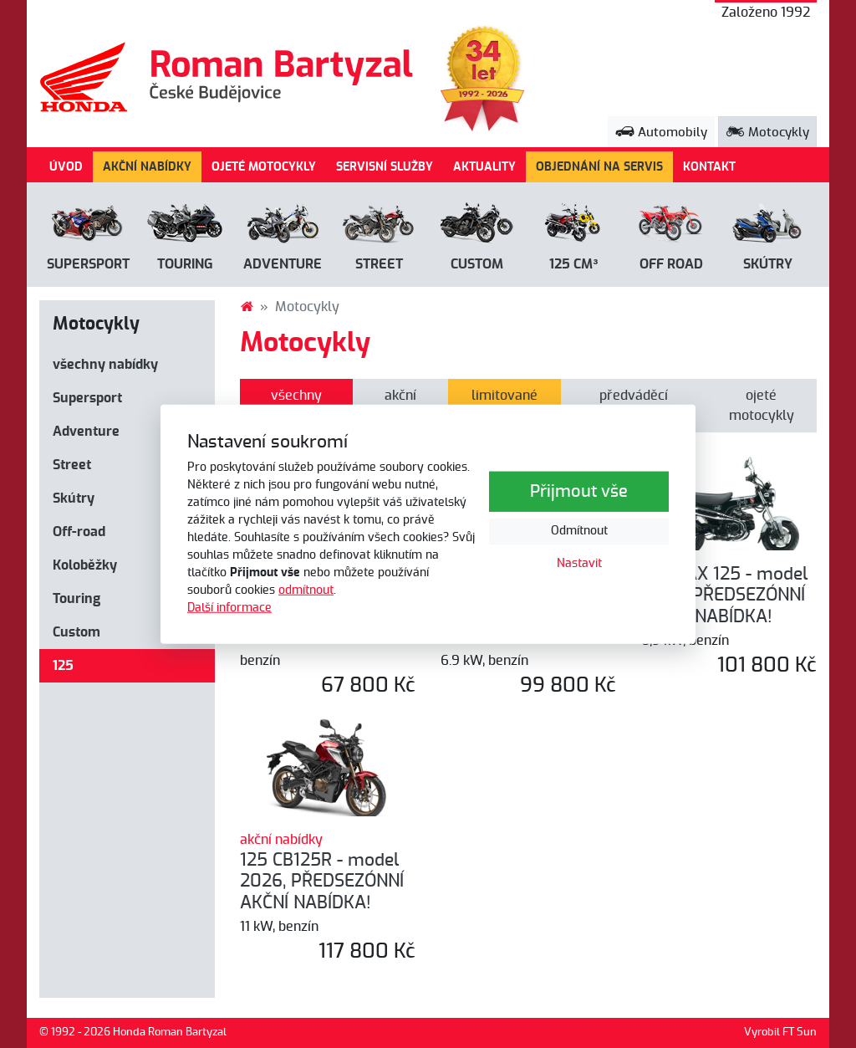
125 (63, 665)
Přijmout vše (579, 491)
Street (379, 264)
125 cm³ (573, 264)
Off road (671, 264)
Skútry (767, 264)
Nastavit (579, 564)
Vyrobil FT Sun (780, 1032)
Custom (477, 264)
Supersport (88, 264)
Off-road (79, 532)
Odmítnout (579, 531)
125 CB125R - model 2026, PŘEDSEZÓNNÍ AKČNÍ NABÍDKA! (322, 881)
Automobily (661, 132)
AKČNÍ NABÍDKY (147, 167)
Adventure (282, 264)
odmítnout (306, 590)
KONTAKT (709, 167)
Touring (185, 264)
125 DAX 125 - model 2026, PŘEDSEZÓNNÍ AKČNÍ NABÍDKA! (724, 595)
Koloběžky (85, 565)
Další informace (229, 608)
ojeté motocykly (761, 405)
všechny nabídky (105, 364)
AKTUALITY (484, 167)
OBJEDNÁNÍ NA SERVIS (599, 167)
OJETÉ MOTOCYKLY (263, 167)
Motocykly (767, 132)
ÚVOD (66, 167)
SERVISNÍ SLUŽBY (384, 167)
